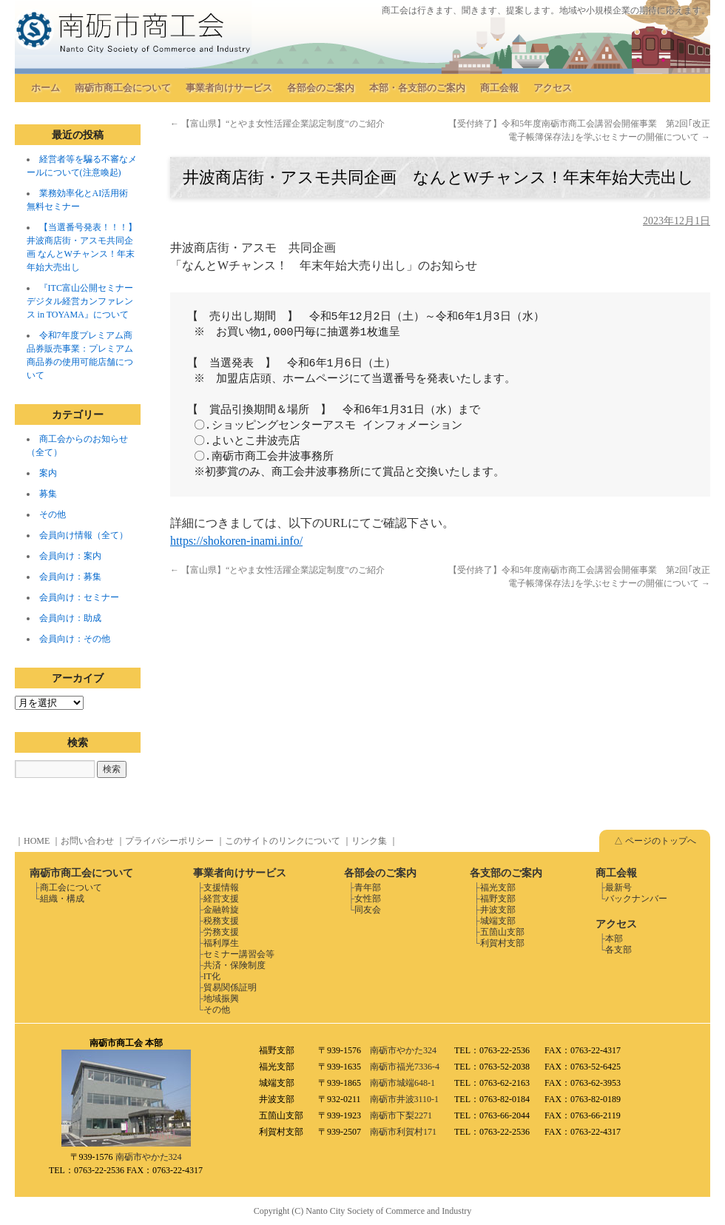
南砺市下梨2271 (401, 1115)
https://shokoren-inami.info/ (236, 540)
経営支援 (221, 898)
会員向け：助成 (70, 618)
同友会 (367, 910)
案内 (48, 473)
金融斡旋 (221, 910)
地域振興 (221, 998)
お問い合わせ (87, 841)
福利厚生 (221, 943)
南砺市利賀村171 (403, 1132)
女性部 (367, 898)
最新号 (618, 887)
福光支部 (498, 887)
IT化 (211, 976)
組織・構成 (62, 898)
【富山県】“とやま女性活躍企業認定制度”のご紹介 (277, 123)
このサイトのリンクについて (282, 841)
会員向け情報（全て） (83, 535)
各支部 (618, 949)
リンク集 (369, 841)
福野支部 (498, 898)
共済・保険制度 (234, 965)
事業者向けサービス (229, 87)
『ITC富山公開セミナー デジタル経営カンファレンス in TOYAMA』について (80, 301)
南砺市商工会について (123, 87)
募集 (48, 494)
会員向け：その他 (74, 639)
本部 (614, 938)
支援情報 (221, 887)
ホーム (45, 87)
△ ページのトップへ (655, 841)
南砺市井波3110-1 (404, 1099)
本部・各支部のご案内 (417, 87)
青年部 (367, 887)
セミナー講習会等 (238, 954)
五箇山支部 (502, 932)
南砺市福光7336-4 (404, 1066)
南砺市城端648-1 (402, 1083)
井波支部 (498, 910)
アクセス (552, 87)
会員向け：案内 (70, 556)
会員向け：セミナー (79, 597)
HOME (37, 841)
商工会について (71, 887)
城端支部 (498, 921)
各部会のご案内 (320, 87)
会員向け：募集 (70, 576)
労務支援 (221, 932)
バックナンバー (636, 898)
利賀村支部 (502, 943)
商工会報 (499, 87)
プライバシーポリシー (169, 841)
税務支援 (221, 921)
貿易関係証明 (230, 987)
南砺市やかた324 (148, 1157)
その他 (52, 514)
